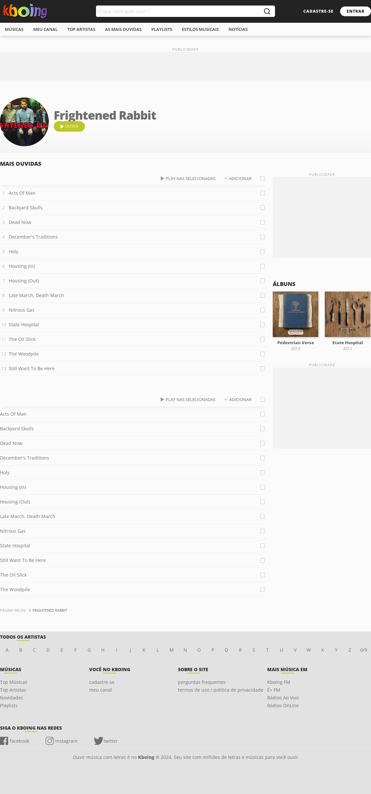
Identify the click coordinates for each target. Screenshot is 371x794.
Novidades (11, 698)
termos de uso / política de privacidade (220, 690)
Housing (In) (22, 266)
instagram (66, 741)
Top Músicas (13, 682)
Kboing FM (278, 682)
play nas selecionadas (190, 178)
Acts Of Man (22, 193)
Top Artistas (13, 690)
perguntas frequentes (202, 682)
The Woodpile (24, 354)
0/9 (363, 650)
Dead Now (20, 222)
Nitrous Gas (21, 310)
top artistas (81, 29)
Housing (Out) (24, 281)
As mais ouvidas (123, 29)
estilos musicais (200, 29)
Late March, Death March (36, 295)
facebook (19, 741)
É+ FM (273, 690)
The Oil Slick (22, 339)
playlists (161, 29)
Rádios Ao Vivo (283, 698)
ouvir (71, 126)
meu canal (45, 29)
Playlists (9, 705)
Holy (13, 251)
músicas (14, 29)
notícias (238, 29)
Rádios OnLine (283, 705)
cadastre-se (318, 11)
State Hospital (24, 324)
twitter (110, 741)
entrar (355, 11)
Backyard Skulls (26, 207)
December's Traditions (33, 237)
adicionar (240, 178)
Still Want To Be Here (32, 368)
